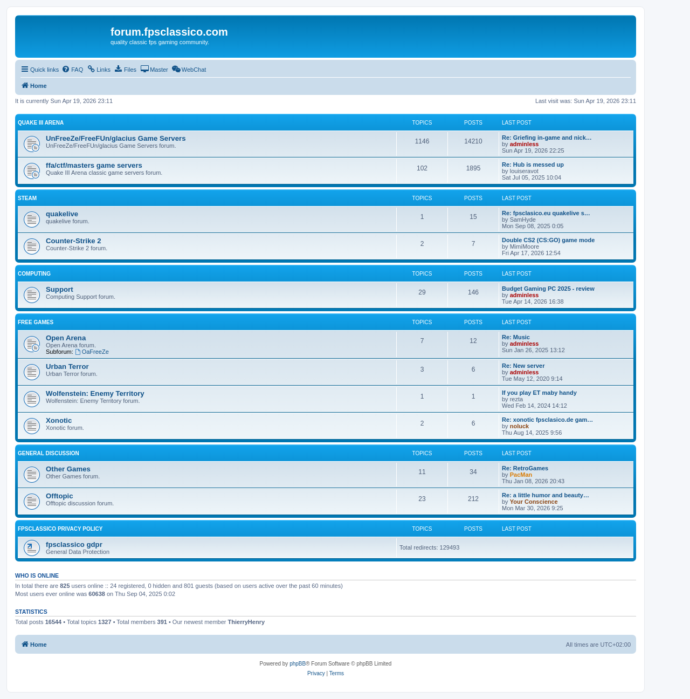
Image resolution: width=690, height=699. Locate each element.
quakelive (62, 214)
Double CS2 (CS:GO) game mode (548, 240)
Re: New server (523, 365)
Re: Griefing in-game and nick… (547, 137)
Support (59, 289)
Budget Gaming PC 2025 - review (548, 288)
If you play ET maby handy (539, 392)
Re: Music (516, 337)
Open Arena (66, 338)
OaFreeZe (92, 351)
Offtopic (59, 496)
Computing (34, 274)
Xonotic (59, 420)
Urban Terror (67, 366)
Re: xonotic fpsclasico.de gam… (547, 419)
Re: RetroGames (525, 468)
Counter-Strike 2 (73, 241)
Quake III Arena (41, 123)
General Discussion (48, 453)
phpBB (297, 664)
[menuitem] (72, 69)
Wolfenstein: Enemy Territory (95, 393)
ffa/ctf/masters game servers (94, 165)
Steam (27, 198)
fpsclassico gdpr (74, 544)
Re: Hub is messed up (533, 164)
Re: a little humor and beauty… (545, 495)
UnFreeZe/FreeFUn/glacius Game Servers (115, 138)
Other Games (68, 469)
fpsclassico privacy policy (60, 529)
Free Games (35, 322)
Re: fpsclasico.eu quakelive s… (546, 213)
